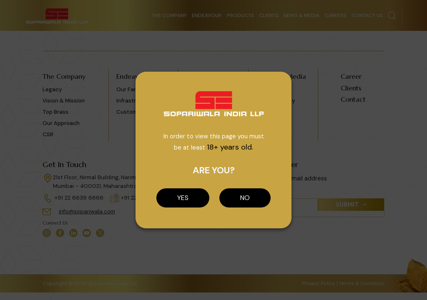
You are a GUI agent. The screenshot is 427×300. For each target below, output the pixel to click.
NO (245, 197)
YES (182, 197)
